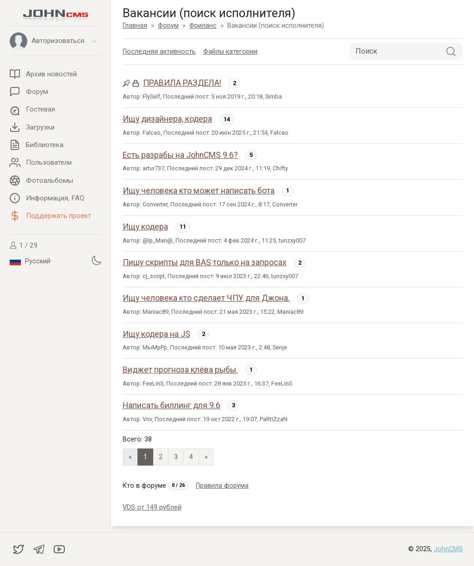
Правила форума (222, 486)
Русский (30, 261)
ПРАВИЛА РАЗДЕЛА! (182, 82)
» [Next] (206, 457)
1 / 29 (23, 245)
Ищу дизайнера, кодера (167, 119)
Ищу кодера (145, 226)
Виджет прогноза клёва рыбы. (180, 369)
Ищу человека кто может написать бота (198, 190)
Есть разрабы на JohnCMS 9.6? (180, 155)
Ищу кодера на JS (156, 334)
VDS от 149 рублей (152, 507)
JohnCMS (448, 549)
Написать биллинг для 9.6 (171, 405)
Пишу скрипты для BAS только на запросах (205, 262)
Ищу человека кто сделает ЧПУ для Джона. (206, 298)
